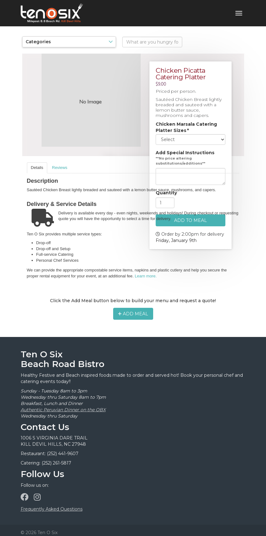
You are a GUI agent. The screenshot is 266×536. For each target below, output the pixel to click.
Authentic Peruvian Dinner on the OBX (63, 410)
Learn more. (146, 276)
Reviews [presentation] (59, 167)
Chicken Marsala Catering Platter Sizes (186, 128)
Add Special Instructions (185, 153)
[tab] (37, 167)
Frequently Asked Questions (52, 509)
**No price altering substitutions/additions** (180, 161)
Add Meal (133, 314)
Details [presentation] (37, 167)
